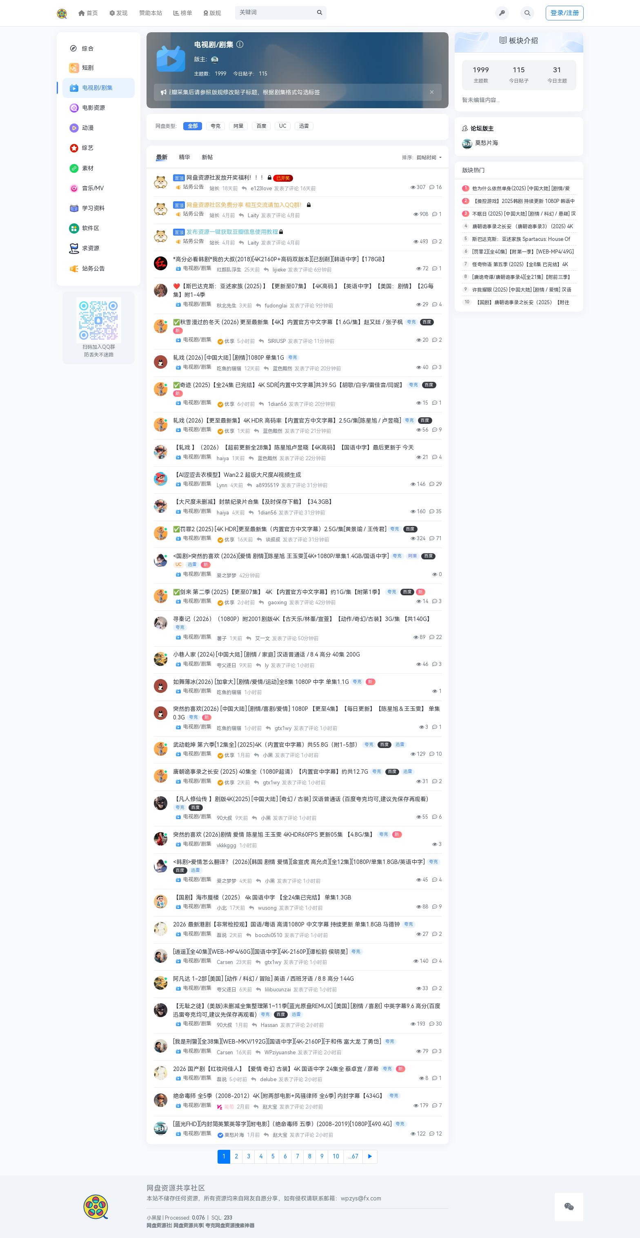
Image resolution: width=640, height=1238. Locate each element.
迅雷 (304, 126)
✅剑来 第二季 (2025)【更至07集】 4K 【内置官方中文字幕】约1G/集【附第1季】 (278, 592)
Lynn (223, 486)
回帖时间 (427, 157)
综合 (81, 48)
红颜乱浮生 (229, 270)
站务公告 (87, 269)
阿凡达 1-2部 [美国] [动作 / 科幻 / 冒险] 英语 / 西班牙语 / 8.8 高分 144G (263, 979)
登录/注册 (565, 12)
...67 (353, 1157)
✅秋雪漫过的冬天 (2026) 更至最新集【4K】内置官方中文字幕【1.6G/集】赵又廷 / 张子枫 (288, 322)
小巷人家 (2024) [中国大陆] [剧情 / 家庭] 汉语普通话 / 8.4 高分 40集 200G (266, 655)
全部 (193, 126)
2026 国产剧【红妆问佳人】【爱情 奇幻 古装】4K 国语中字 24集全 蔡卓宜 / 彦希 (276, 1070)
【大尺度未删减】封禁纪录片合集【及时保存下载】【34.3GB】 (254, 502)
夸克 (215, 126)
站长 (214, 188)
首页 (88, 13)
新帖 (207, 157)
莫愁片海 (234, 1135)
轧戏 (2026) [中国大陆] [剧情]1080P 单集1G (228, 358)
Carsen (225, 963)
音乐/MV (86, 188)
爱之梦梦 (227, 576)
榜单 (182, 13)
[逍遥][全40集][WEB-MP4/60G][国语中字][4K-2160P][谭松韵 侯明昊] (260, 952)
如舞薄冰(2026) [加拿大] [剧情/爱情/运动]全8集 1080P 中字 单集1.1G (261, 682)
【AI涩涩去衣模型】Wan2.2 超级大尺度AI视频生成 (237, 475)
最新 (161, 157)
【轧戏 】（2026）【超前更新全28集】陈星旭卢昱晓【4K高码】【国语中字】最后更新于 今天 (293, 448)
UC (282, 126)
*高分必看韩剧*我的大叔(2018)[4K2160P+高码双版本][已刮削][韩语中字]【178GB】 (280, 259)
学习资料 (87, 208)
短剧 (81, 68)
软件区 (84, 228)
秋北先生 (227, 306)
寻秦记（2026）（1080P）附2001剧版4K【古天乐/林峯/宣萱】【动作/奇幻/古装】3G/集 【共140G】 (303, 620)
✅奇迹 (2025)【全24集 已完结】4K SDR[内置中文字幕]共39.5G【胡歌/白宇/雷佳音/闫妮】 (289, 385)
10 (336, 1157)
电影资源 (87, 108)
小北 (222, 908)
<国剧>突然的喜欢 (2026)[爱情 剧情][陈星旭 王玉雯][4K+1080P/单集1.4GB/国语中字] (281, 557)
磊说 (222, 936)
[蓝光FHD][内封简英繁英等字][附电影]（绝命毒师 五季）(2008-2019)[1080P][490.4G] (282, 1125)
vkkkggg (227, 845)
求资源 (84, 248)
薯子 (222, 638)
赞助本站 (150, 13)
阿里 (238, 126)
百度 (261, 126)
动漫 (81, 128)
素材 (81, 168)
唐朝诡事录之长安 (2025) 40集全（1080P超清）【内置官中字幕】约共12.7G (270, 772)
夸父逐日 (227, 665)
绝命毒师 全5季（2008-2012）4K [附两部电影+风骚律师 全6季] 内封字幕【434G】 (279, 1096)
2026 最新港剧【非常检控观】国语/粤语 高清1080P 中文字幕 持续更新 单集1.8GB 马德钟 (286, 925)
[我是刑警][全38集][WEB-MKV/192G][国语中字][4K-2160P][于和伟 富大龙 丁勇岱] (277, 1042)
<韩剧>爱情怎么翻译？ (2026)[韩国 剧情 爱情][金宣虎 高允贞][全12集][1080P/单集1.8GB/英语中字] (299, 862)
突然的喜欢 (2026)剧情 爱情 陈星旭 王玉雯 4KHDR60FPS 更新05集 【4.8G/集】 (274, 835)
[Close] (432, 92)
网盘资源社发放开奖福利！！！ (227, 178)
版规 (212, 13)
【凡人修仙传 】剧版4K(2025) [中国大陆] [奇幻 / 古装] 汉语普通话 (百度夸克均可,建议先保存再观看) (300, 799)
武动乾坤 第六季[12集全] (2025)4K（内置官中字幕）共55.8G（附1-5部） (266, 745)
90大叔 (225, 819)
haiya (223, 458)
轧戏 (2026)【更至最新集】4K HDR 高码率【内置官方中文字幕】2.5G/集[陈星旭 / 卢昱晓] (287, 421)
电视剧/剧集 (91, 88)
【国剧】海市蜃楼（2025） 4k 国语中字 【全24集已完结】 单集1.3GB (262, 898)
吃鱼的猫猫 (229, 369)
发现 (118, 13)
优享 (230, 341)
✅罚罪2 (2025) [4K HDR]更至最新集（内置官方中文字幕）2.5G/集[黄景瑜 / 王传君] (280, 529)
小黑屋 (154, 1218)
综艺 (81, 148)
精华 (184, 157)
